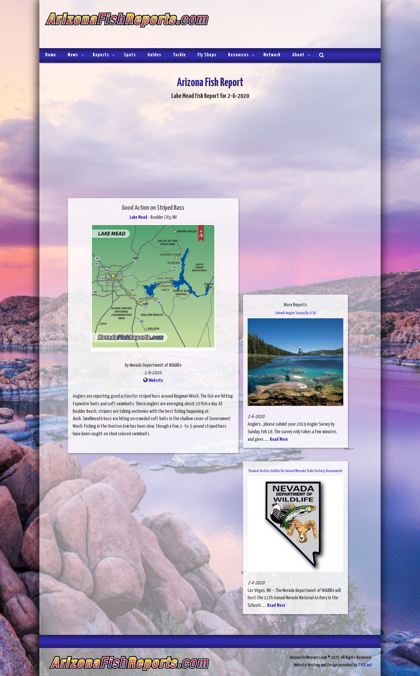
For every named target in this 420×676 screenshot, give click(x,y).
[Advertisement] (292, 24)
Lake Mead (138, 217)
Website (155, 380)
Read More (279, 439)
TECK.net (365, 665)
